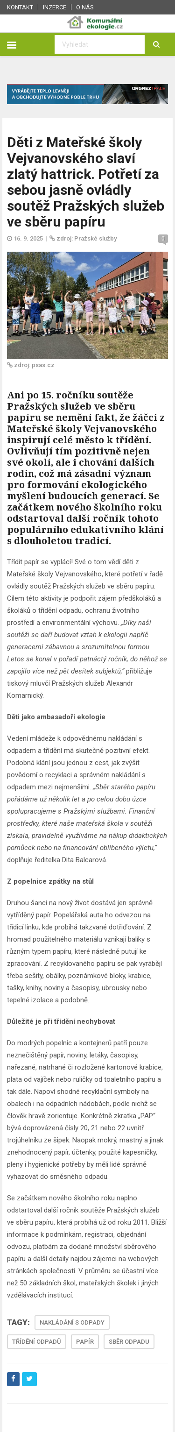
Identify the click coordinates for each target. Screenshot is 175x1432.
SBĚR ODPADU (129, 1341)
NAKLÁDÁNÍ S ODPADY (72, 1322)
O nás (85, 7)
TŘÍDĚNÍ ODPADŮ (36, 1341)
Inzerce (54, 7)
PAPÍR (85, 1341)
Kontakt (20, 7)
